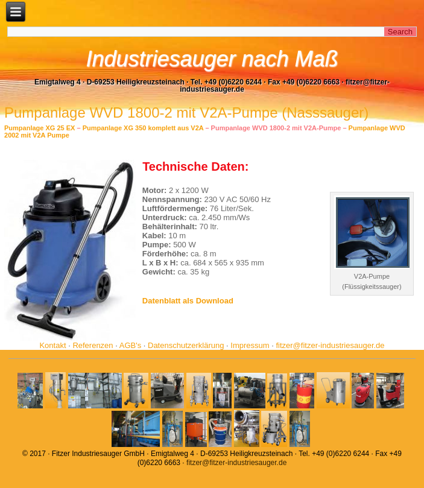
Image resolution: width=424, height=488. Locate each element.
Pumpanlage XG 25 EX (39, 128)
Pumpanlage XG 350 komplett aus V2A (143, 128)
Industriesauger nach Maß (212, 58)
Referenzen (92, 345)
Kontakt (52, 345)
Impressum (249, 345)
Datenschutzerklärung (186, 345)
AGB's (130, 345)
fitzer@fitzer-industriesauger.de (330, 345)
